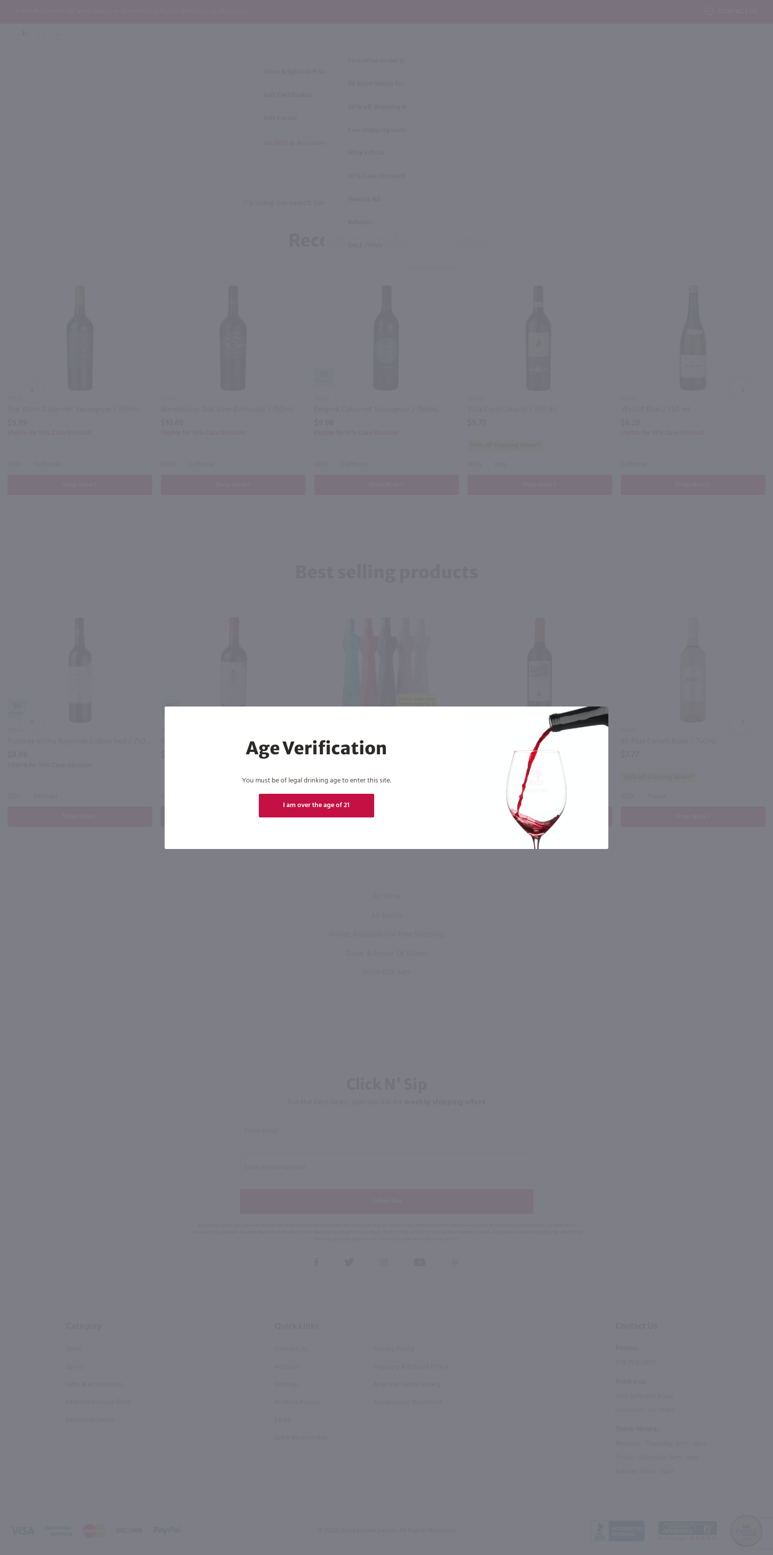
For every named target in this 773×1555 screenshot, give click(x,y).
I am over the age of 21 (316, 805)
